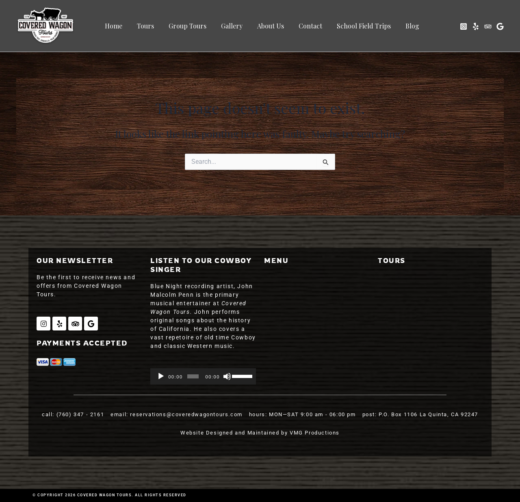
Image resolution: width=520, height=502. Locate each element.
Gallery (230, 26)
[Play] (161, 376)
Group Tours (188, 26)
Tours (147, 26)
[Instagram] (463, 26)
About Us (267, 26)
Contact (306, 26)
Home (117, 26)
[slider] (193, 376)
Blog (405, 26)
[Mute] (227, 376)
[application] (203, 376)
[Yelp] (475, 26)
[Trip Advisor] (488, 26)
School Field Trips (358, 26)
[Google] (500, 26)
